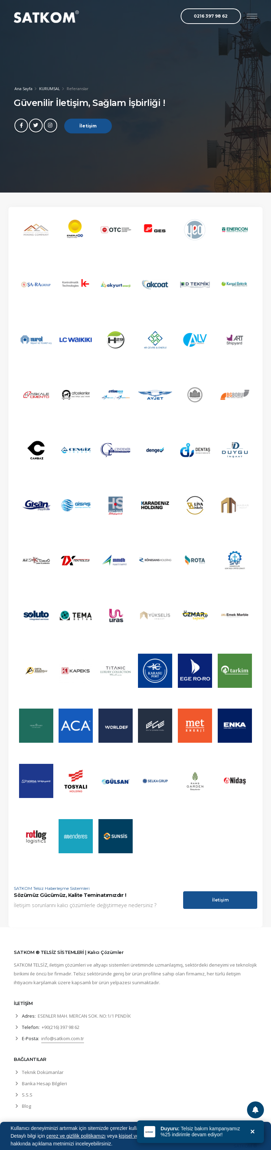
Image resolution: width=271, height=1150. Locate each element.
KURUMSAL (49, 88)
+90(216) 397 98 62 (60, 1027)
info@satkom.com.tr (62, 1038)
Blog (26, 1106)
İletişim (88, 127)
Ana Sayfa (23, 88)
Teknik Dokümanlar (43, 1072)
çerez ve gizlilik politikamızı (76, 1136)
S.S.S (27, 1095)
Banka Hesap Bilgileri (44, 1083)
